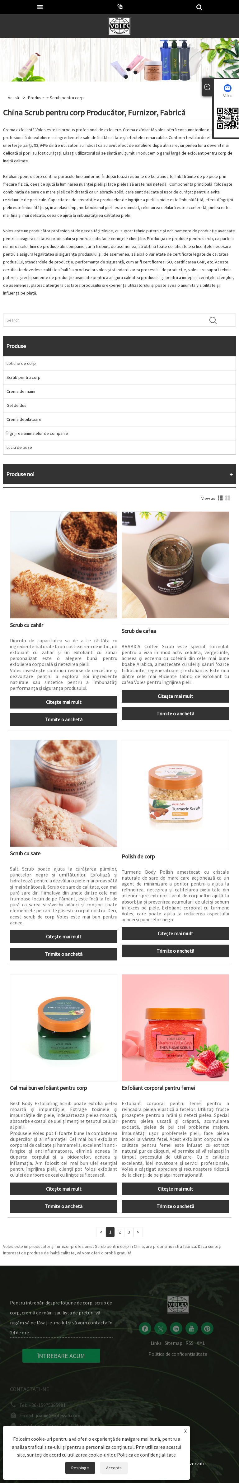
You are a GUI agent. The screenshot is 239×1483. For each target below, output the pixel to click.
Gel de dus (16, 405)
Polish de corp (138, 856)
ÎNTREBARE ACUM (61, 1360)
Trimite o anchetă (63, 719)
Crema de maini (21, 391)
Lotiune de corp (21, 363)
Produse (36, 97)
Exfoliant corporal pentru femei (158, 1087)
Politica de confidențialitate (177, 1358)
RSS (189, 1347)
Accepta (114, 1468)
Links (156, 1347)
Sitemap (173, 1347)
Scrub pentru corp (23, 377)
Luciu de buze (19, 447)
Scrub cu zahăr (26, 625)
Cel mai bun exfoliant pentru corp (48, 1087)
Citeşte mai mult (64, 702)
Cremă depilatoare (24, 419)
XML (201, 1347)
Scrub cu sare (25, 853)
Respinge (80, 1468)
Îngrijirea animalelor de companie (37, 433)
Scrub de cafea (139, 631)
